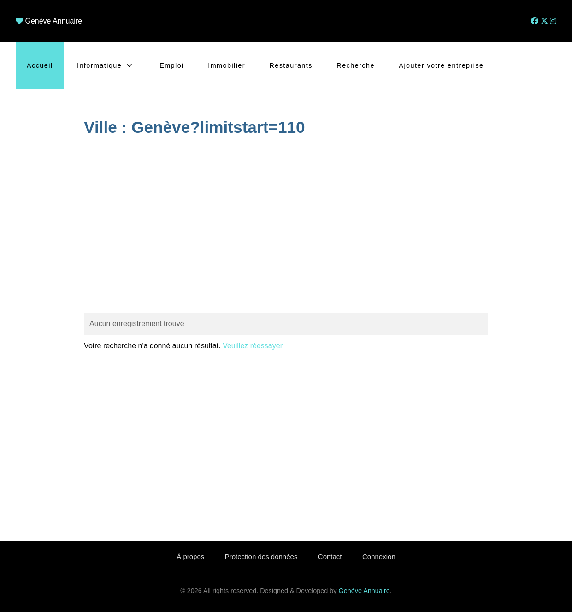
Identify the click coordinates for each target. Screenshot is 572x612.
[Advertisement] (286, 226)
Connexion (378, 556)
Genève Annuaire (53, 21)
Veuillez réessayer (252, 346)
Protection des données (261, 556)
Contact (330, 556)
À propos (190, 556)
